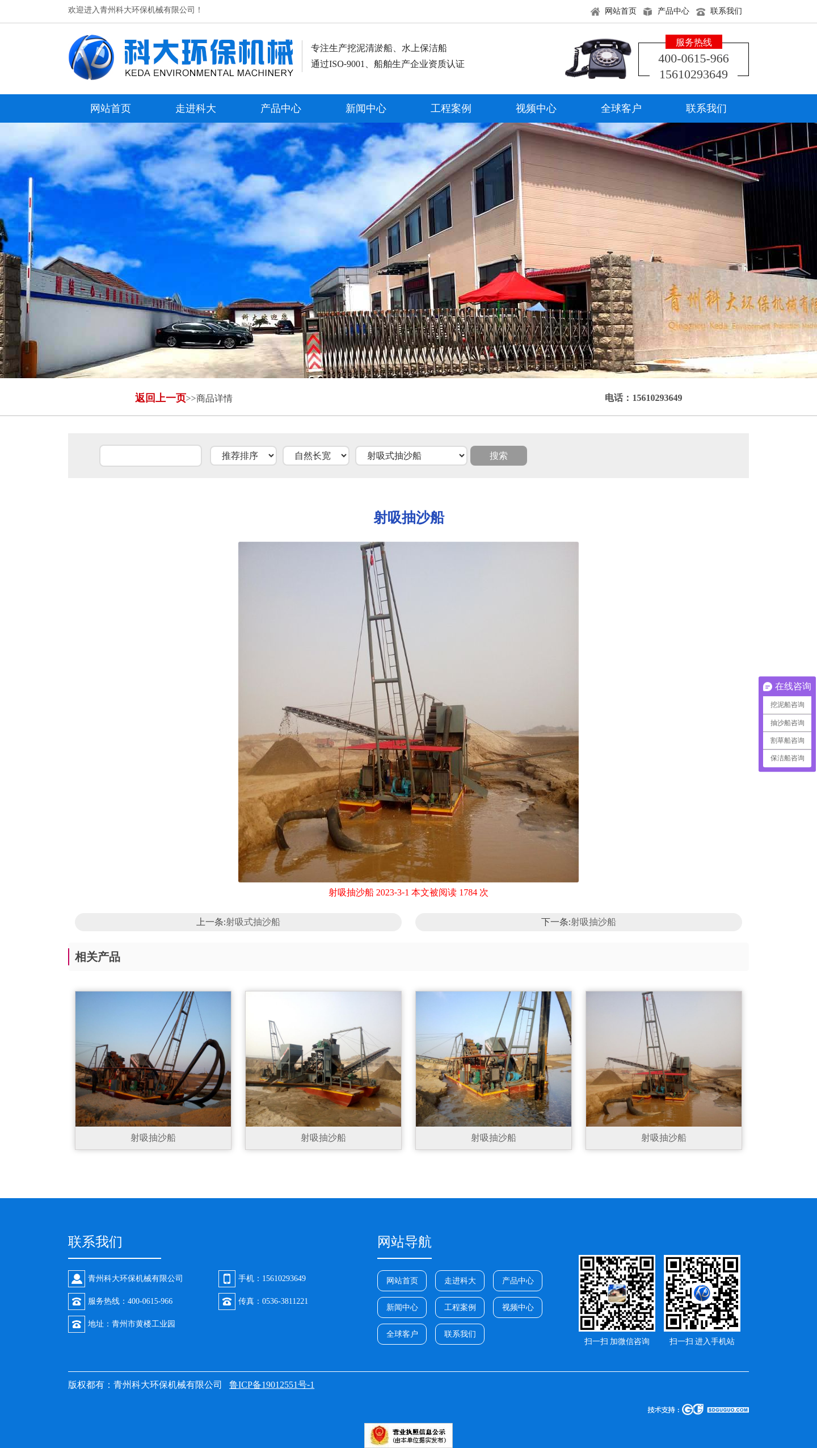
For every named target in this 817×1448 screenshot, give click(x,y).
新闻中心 (366, 108)
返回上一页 (160, 398)
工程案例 (451, 108)
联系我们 (726, 11)
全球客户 (621, 108)
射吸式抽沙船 (253, 922)
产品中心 (673, 11)
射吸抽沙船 (593, 922)
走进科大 (195, 108)
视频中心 (536, 108)
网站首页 (621, 11)
